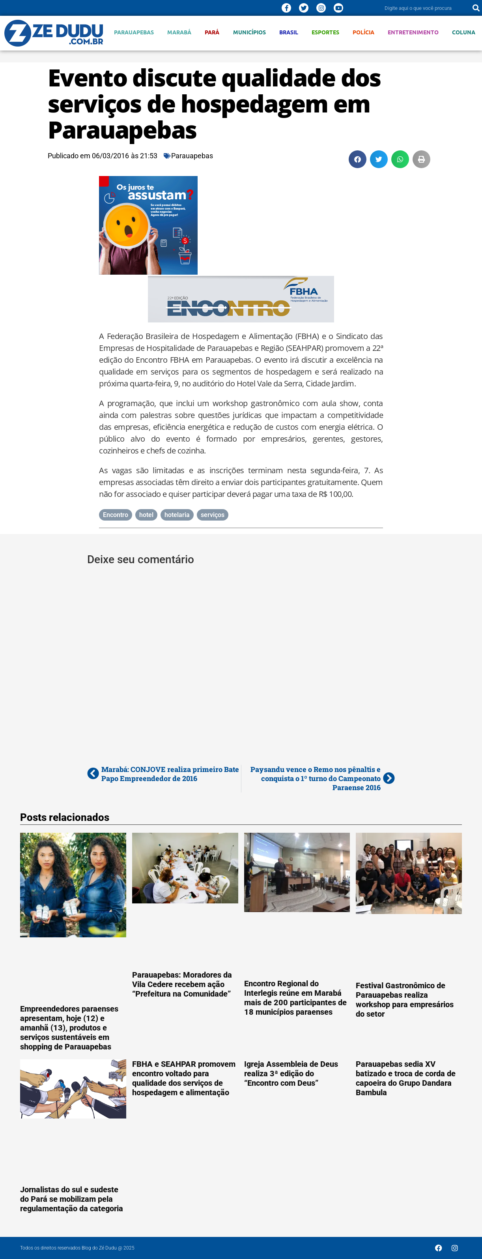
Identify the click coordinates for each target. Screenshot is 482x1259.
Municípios (249, 32)
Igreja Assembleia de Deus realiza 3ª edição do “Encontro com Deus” (291, 1073)
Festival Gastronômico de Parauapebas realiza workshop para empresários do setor (405, 1000)
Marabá (179, 32)
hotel (146, 515)
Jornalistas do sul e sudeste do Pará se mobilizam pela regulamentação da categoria (71, 1199)
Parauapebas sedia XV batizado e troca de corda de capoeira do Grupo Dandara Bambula (406, 1078)
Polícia (363, 32)
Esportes (325, 32)
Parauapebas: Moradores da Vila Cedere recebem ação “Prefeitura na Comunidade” (182, 984)
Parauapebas (134, 32)
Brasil (288, 32)
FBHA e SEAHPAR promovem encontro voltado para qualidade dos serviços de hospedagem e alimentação (183, 1078)
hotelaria (177, 515)
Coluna (463, 32)
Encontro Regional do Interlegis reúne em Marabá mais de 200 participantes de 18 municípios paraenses (295, 998)
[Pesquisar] (476, 8)
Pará (212, 32)
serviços (212, 515)
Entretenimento (413, 32)
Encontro (115, 515)
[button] (357, 159)
